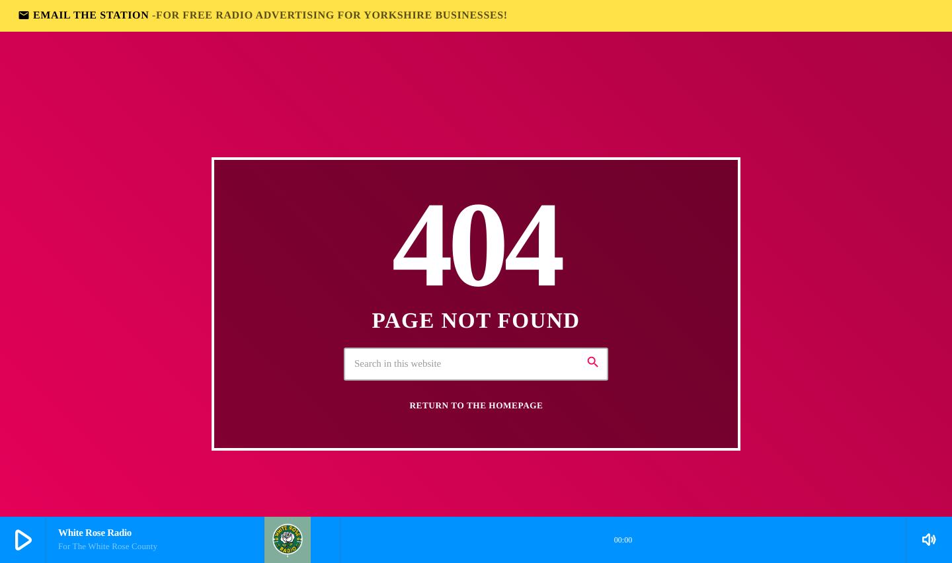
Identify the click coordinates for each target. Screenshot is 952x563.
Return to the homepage (476, 405)
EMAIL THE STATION (263, 15)
